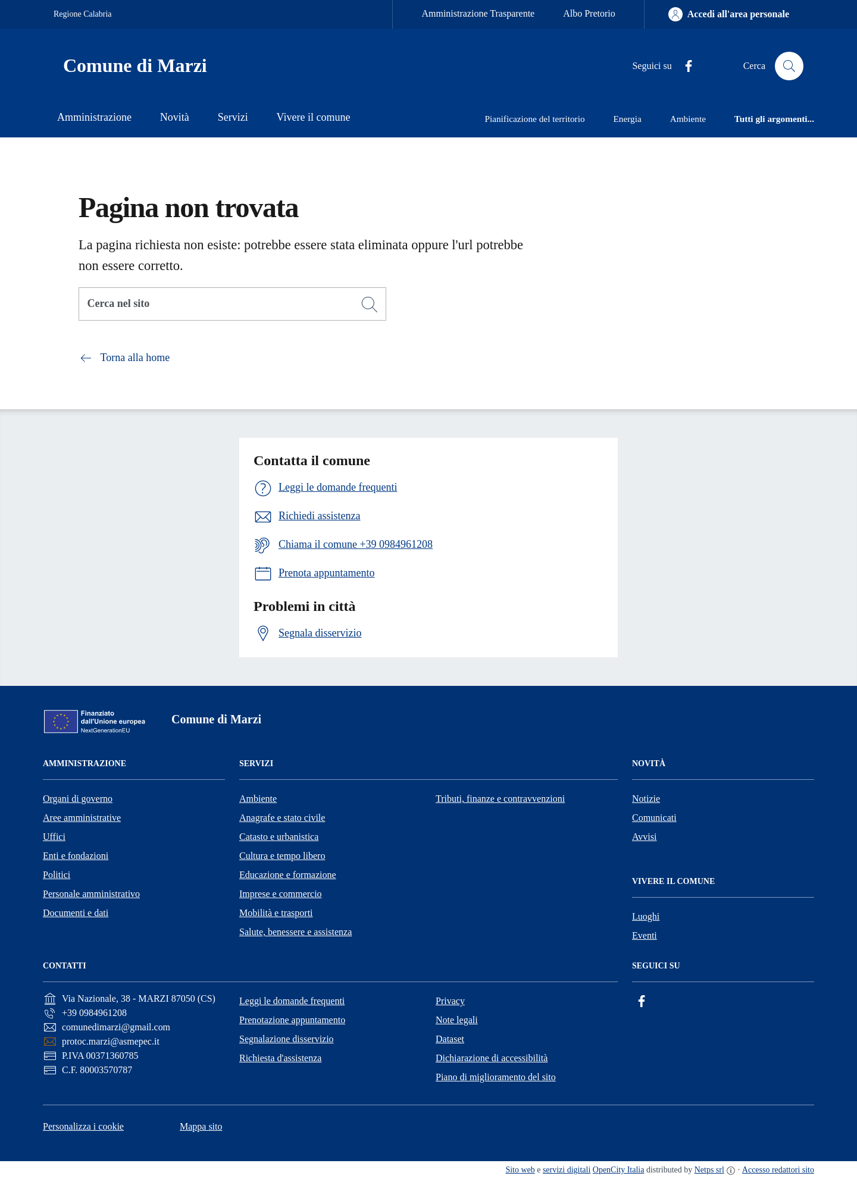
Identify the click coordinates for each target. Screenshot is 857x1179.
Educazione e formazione (287, 875)
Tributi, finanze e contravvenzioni (500, 799)
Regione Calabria (83, 14)
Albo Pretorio (589, 13)
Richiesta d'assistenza (280, 1058)
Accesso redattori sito (778, 1169)
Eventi (644, 935)
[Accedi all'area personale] (728, 14)
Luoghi (645, 916)
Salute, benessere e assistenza (295, 932)
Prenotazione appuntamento (292, 1020)
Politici (56, 875)
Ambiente (258, 799)
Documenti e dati (75, 913)
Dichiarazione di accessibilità (492, 1058)
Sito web (519, 1169)
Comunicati (654, 818)
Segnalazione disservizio (286, 1039)
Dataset (450, 1039)
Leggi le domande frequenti (292, 1001)
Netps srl (709, 1169)
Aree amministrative (82, 818)
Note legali (457, 1020)
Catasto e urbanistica (278, 837)
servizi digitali (566, 1169)
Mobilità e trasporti (276, 913)
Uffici (54, 837)
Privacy (450, 1001)
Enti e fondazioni (75, 856)
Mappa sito (201, 1126)
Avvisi (644, 837)
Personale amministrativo (91, 894)
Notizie (646, 799)
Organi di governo (77, 799)
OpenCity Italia (619, 1169)
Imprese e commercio (280, 894)
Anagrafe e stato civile (282, 818)
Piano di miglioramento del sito (496, 1077)
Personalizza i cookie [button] (83, 1126)
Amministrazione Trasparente (477, 13)
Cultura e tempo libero (282, 856)
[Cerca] (369, 304)
